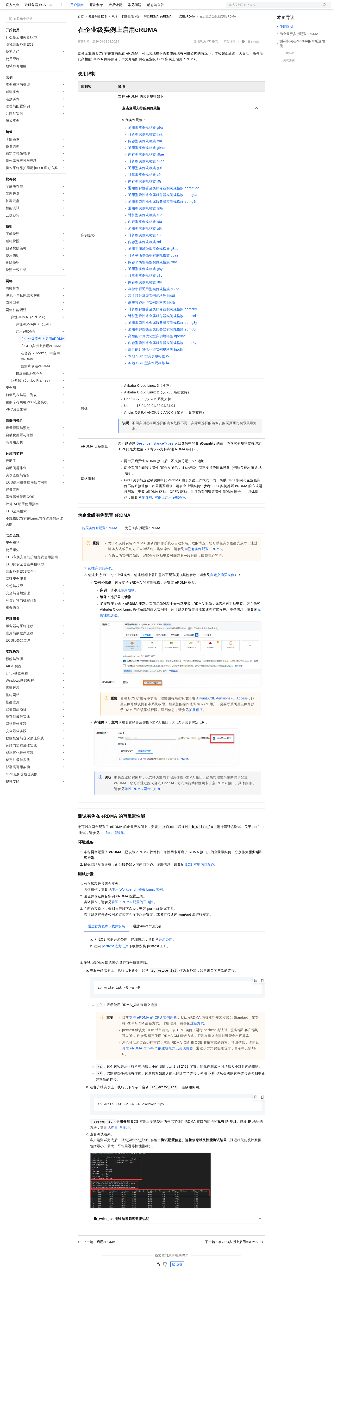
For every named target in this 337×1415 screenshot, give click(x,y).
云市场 (117, 8)
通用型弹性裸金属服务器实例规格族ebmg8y (162, 338)
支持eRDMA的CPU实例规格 (153, 1033)
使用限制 (128, 605)
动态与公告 (155, 20)
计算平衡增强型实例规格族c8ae (153, 271)
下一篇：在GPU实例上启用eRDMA (234, 1258)
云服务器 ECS (35, 20)
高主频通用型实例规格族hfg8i (151, 318)
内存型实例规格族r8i (144, 257)
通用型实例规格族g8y (145, 284)
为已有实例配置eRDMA (203, 564)
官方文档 (12, 20)
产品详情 (229, 57)
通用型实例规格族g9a (145, 143)
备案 (282, 7)
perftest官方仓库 (115, 961)
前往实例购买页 (100, 583)
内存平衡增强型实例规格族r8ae (153, 277)
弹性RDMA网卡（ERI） (144, 804)
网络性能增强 (130, 32)
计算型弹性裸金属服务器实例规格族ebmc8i (162, 331)
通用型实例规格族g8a (145, 224)
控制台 (294, 7)
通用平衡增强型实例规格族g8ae (153, 264)
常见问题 (134, 20)
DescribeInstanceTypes (155, 459)
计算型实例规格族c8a (145, 230)
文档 (272, 7)
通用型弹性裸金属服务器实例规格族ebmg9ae (163, 203)
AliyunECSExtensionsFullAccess (222, 714)
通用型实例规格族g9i (145, 183)
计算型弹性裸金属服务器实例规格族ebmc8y (162, 324)
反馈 (177, 1280)
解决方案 (77, 8)
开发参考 (96, 20)
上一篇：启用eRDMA (96, 1258)
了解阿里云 (158, 8)
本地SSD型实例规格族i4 (148, 378)
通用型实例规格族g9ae (146, 163)
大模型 (49, 8)
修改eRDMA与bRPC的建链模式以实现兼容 (157, 1064)
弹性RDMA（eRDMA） (159, 32)
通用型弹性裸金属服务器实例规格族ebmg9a (162, 210)
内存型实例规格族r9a (145, 156)
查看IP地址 (120, 1143)
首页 (81, 32)
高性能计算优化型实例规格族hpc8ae (157, 351)
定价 (103, 8)
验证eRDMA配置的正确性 (133, 917)
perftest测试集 (112, 848)
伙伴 (130, 8)
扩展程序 (196, 725)
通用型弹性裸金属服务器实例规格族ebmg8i (162, 345)
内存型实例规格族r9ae (146, 170)
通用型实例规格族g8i (145, 244)
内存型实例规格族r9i (144, 197)
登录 (323, 7)
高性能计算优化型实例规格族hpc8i (155, 365)
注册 (305, 7)
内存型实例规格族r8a (145, 237)
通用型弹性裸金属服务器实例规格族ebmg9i (162, 217)
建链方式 (197, 1039)
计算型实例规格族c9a (145, 150)
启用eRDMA (187, 32)
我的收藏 (253, 57)
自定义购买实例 (222, 590)
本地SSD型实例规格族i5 (148, 372)
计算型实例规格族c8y (145, 291)
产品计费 (115, 20)
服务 (141, 8)
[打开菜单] (7, 7)
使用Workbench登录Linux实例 (137, 905)
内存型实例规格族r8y (145, 298)
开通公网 (166, 955)
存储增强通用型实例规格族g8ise (153, 304)
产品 (62, 8)
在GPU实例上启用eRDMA (163, 513)
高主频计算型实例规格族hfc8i (151, 311)
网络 (114, 32)
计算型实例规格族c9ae (146, 176)
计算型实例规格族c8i (145, 250)
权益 (92, 8)
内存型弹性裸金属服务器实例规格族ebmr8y (162, 358)
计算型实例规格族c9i (145, 190)
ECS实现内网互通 (199, 880)
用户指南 (77, 20)
